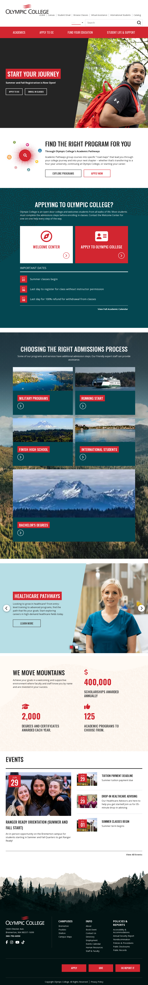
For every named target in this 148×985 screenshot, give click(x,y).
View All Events (134, 852)
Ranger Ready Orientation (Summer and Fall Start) (32, 822)
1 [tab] (71, 645)
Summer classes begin (44, 277)
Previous (6, 606)
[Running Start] (105, 404)
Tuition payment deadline (117, 774)
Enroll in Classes (39, 89)
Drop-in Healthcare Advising (119, 794)
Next (141, 606)
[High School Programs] (42, 455)
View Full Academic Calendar (113, 307)
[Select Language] (75, 16)
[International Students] (105, 455)
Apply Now (109, 171)
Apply (72, 967)
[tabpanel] (74, 607)
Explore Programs (67, 171)
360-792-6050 (13, 934)
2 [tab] (76, 645)
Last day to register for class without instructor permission (67, 287)
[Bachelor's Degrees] (74, 531)
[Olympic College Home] (26, 919)
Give (99, 967)
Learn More (30, 621)
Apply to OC (15, 89)
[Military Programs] (42, 404)
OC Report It (126, 967)
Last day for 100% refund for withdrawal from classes (63, 297)
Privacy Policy (97, 981)
